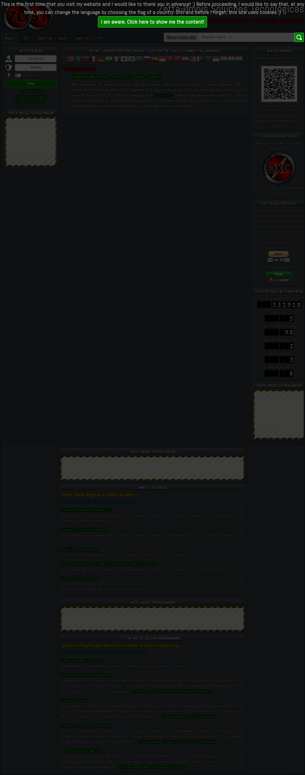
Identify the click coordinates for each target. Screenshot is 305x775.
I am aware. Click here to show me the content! (152, 21)
